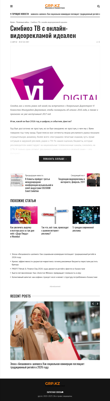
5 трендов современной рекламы (83, 229)
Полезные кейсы (22, 22)
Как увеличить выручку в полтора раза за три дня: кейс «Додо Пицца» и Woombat (22, 232)
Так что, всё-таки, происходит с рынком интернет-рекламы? (55, 230)
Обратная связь (54, 392)
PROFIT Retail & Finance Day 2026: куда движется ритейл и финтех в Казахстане (48, 268)
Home (12, 22)
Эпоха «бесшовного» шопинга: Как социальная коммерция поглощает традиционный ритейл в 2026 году (47, 365)
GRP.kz (14, 42)
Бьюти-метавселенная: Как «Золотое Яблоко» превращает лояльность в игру (46, 273)
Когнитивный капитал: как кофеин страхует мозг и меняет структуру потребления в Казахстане (54, 277)
